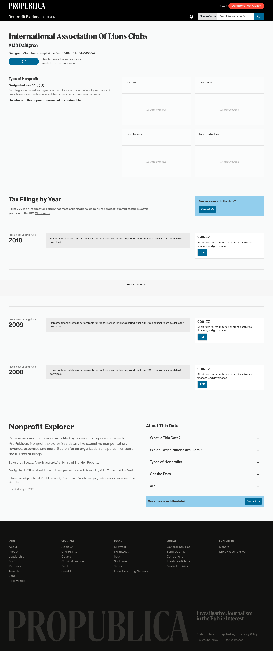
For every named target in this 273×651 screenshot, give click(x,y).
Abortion (67, 547)
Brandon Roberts (86, 462)
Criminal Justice (72, 561)
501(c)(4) (38, 85)
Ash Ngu (62, 462)
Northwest (121, 552)
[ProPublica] (27, 6)
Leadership (16, 556)
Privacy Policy (249, 634)
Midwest (120, 547)
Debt (64, 566)
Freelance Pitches (179, 561)
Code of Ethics (205, 634)
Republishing (227, 634)
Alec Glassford (45, 462)
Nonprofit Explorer (25, 16)
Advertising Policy (207, 640)
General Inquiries (178, 547)
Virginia (50, 17)
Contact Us (207, 209)
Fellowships (17, 581)
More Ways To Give (232, 552)
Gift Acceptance (233, 640)
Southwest (121, 561)
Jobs (12, 576)
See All (66, 571)
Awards (14, 571)
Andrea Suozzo (23, 462)
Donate (224, 547)
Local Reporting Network (131, 571)
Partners (15, 566)
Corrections (175, 556)
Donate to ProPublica (246, 6)
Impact (13, 552)
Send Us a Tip (176, 552)
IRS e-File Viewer (48, 478)
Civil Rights (69, 552)
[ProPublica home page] (99, 626)
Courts (66, 556)
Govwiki (13, 482)
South (118, 556)
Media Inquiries (177, 566)
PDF (202, 252)
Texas (118, 566)
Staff (12, 561)
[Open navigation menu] (223, 6)
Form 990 (15, 209)
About (13, 547)
